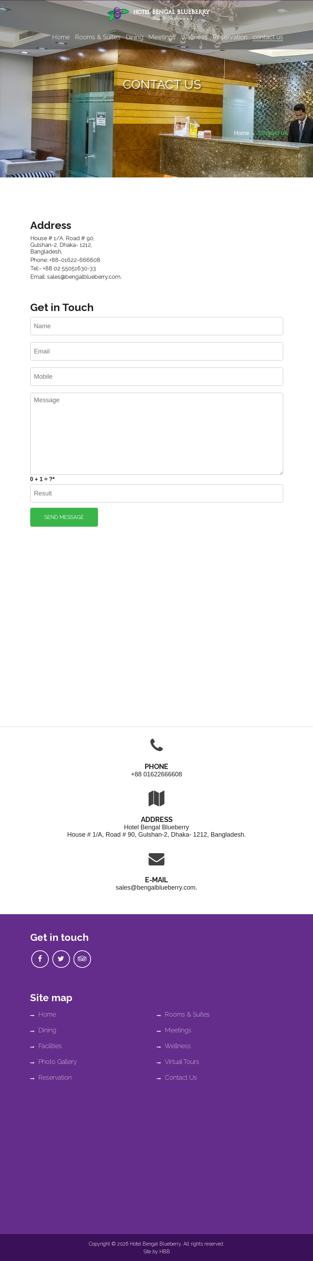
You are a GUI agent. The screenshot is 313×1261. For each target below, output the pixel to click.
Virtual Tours (178, 1061)
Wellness (194, 37)
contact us (268, 37)
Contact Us (273, 133)
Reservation (230, 37)
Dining (134, 37)
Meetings (162, 37)
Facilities (46, 1046)
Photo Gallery (53, 1061)
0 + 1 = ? (42, 479)
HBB (164, 1251)
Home (61, 37)
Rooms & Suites (97, 37)
